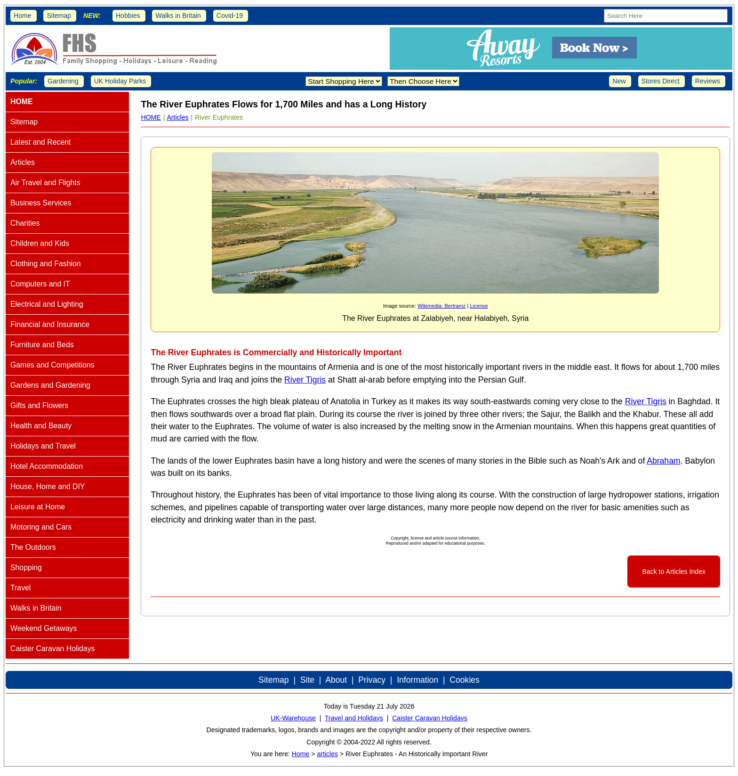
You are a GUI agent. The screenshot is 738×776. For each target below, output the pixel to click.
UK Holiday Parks (120, 81)
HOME (150, 117)
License (479, 306)
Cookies (464, 680)
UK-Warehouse (293, 718)
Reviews (707, 81)
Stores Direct (661, 81)
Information (417, 680)
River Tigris (305, 379)
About (336, 680)
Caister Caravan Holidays (429, 718)
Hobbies (128, 15)
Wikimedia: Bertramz (441, 306)
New (619, 81)
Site (307, 680)
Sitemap (59, 15)
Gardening (63, 81)
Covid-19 (230, 15)
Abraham (663, 461)
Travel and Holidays (354, 718)
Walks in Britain (178, 15)
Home (23, 15)
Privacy (371, 680)
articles (327, 754)
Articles (177, 117)
